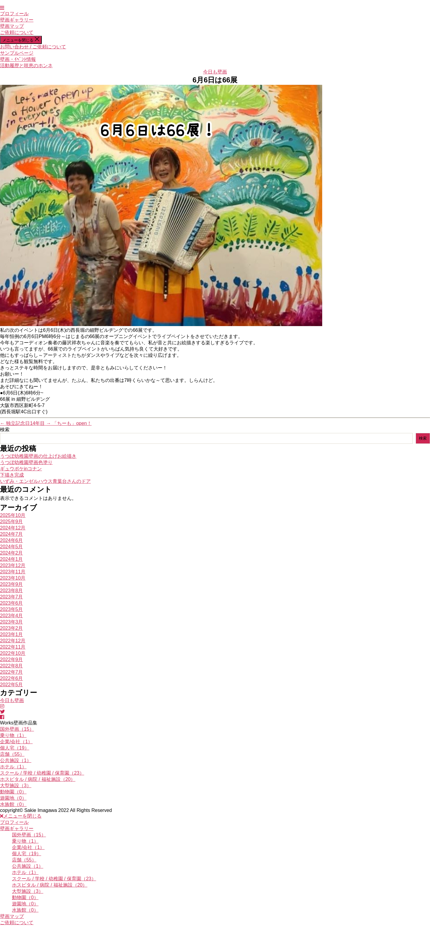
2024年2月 (11, 552)
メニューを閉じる (21, 815)
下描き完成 (12, 474)
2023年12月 (12, 565)
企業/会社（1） (16, 741)
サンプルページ (16, 53)
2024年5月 (11, 546)
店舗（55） (12, 754)
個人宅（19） (14, 747)
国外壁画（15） (17, 729)
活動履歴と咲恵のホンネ (26, 65)
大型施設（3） (15, 785)
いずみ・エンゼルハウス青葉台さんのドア (45, 481)
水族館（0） (13, 804)
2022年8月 (11, 665)
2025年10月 (12, 515)
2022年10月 (12, 653)
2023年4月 (11, 615)
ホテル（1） (13, 766)
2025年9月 (11, 521)
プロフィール (14, 13)
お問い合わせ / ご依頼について (33, 46)
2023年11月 (12, 571)
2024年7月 (11, 534)
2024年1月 (11, 559)
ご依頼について (16, 32)
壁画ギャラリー (16, 19)
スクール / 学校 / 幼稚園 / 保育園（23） (42, 772)
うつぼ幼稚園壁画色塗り (26, 462)
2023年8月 (11, 590)
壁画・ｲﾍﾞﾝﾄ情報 (18, 59)
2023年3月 (11, 621)
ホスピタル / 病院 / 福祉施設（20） (37, 779)
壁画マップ (12, 26)
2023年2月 (11, 628)
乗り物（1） (13, 735)
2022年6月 (11, 678)
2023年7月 (11, 596)
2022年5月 (11, 684)
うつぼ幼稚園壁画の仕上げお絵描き (38, 456)
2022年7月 (11, 672)
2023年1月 (11, 634)
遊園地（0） (13, 798)
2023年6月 (11, 603)
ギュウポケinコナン (21, 468)
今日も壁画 (215, 71)
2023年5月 (11, 609)
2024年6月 (11, 540)
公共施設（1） (15, 760)
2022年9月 (11, 659)
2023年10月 (12, 578)
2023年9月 (11, 584)
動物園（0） (13, 791)
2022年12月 (12, 640)
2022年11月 (12, 646)
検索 (5, 429)
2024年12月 (12, 527)
